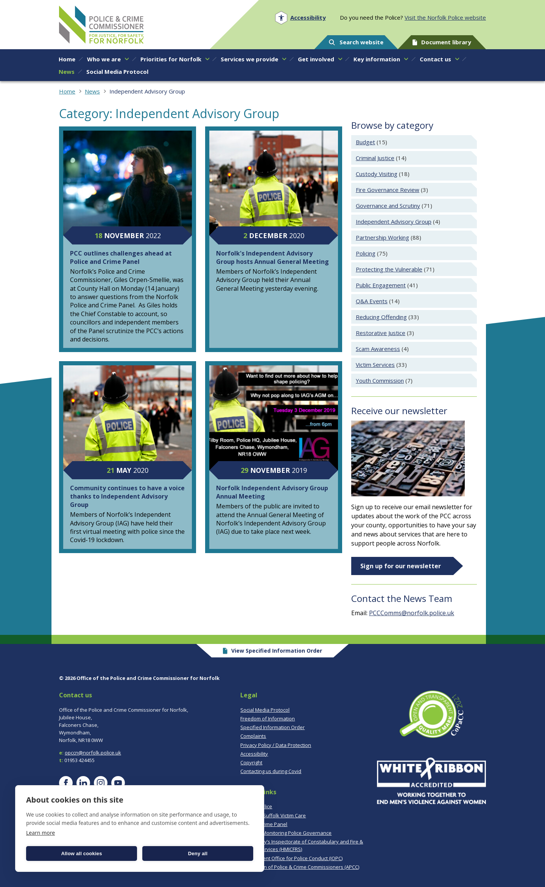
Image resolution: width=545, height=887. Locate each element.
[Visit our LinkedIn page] (83, 783)
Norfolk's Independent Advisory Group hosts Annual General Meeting (272, 257)
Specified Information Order (272, 727)
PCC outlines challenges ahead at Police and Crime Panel (121, 257)
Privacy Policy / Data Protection (275, 745)
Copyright (251, 762)
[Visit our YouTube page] (118, 783)
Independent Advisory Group (393, 221)
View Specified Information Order (272, 650)
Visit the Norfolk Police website (445, 17)
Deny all (197, 853)
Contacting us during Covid (270, 771)
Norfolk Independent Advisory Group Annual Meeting (272, 492)
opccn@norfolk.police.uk (93, 752)
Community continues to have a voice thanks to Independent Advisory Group (127, 496)
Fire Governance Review (387, 189)
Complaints (253, 736)
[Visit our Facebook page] (66, 783)
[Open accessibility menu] (300, 17)
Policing (365, 253)
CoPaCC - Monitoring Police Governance (286, 832)
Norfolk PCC (101, 25)
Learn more (40, 832)
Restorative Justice (380, 333)
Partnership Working (382, 237)
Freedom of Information (267, 718)
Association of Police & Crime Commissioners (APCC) (299, 867)
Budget (365, 142)
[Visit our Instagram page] (100, 783)
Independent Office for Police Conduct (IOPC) (291, 858)
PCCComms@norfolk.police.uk (411, 613)
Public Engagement (381, 285)
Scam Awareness (378, 348)
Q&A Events (372, 301)
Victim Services (375, 364)
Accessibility (254, 753)
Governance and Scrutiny (388, 205)
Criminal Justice (375, 158)
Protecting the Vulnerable (389, 269)
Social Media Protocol (265, 709)
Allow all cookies (81, 853)
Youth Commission (380, 380)
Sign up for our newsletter (400, 566)
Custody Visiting (376, 174)
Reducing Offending (381, 317)
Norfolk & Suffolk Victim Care (273, 815)
